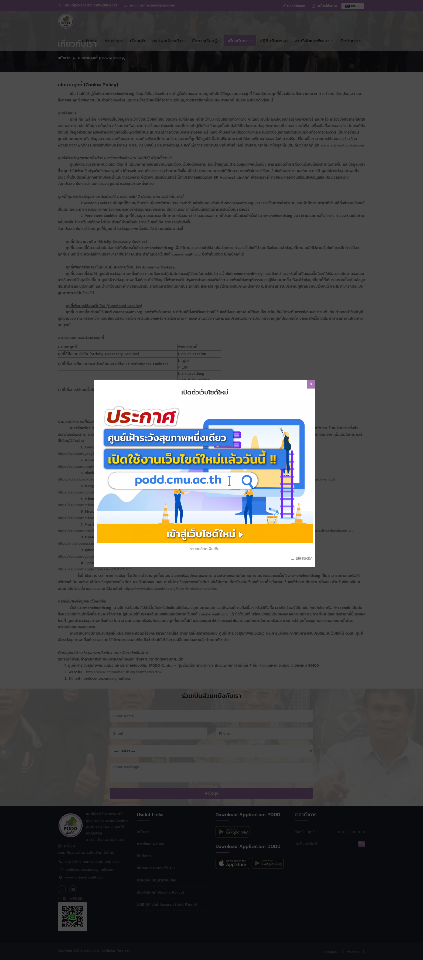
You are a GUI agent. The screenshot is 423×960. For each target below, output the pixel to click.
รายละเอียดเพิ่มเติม (205, 471)
